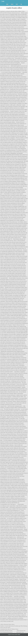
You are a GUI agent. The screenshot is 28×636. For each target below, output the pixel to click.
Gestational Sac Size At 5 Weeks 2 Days (9, 629)
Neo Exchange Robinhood (6, 632)
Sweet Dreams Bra (21, 630)
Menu (3, 1)
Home (7, 4)
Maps (17, 4)
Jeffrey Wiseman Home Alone (7, 624)
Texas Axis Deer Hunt (5, 627)
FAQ (21, 4)
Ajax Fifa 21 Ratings (22, 626)
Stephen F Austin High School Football (9, 626)
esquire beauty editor (14, 8)
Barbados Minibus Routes (6, 630)
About (12, 4)
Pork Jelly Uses (20, 632)
